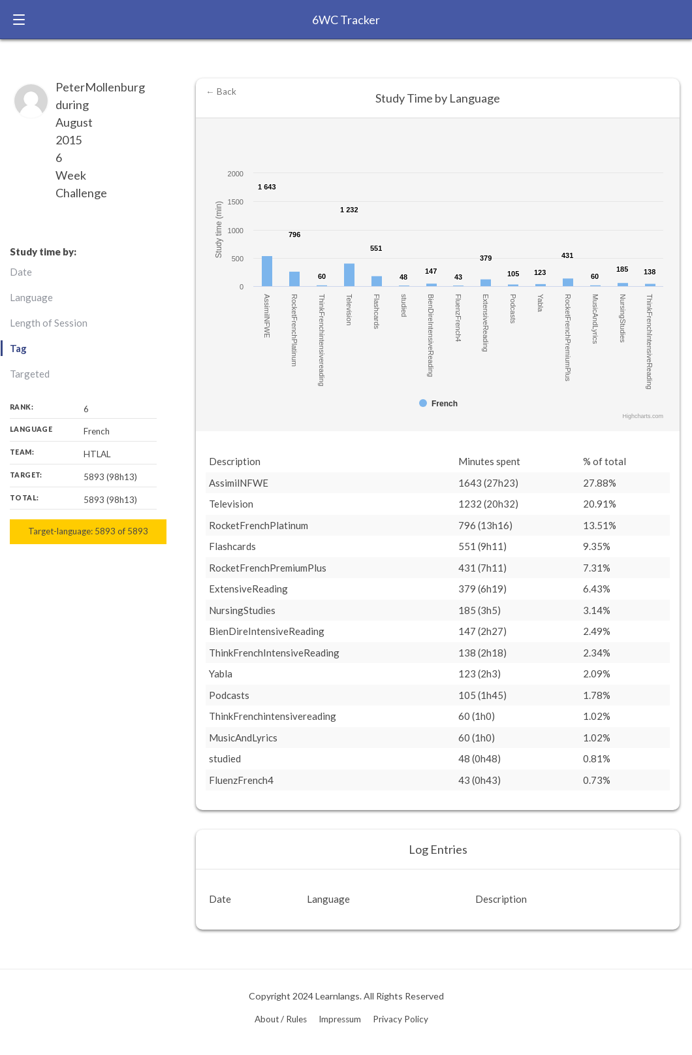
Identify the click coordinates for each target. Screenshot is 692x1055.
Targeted (30, 374)
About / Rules (281, 1019)
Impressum (340, 1019)
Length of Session (48, 323)
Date (21, 272)
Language (31, 297)
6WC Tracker (346, 19)
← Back (221, 91)
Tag (18, 348)
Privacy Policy (400, 1019)
